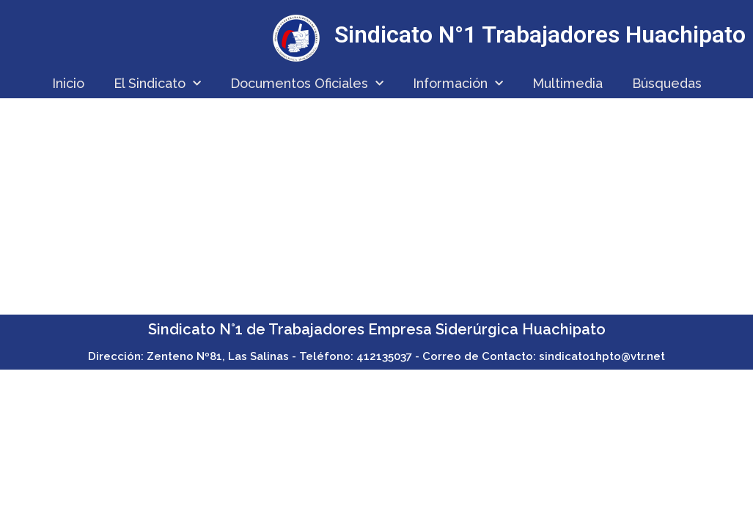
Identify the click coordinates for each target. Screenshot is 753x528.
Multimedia (567, 83)
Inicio (68, 83)
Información (458, 84)
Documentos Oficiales (306, 84)
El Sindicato (157, 84)
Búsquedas (667, 83)
